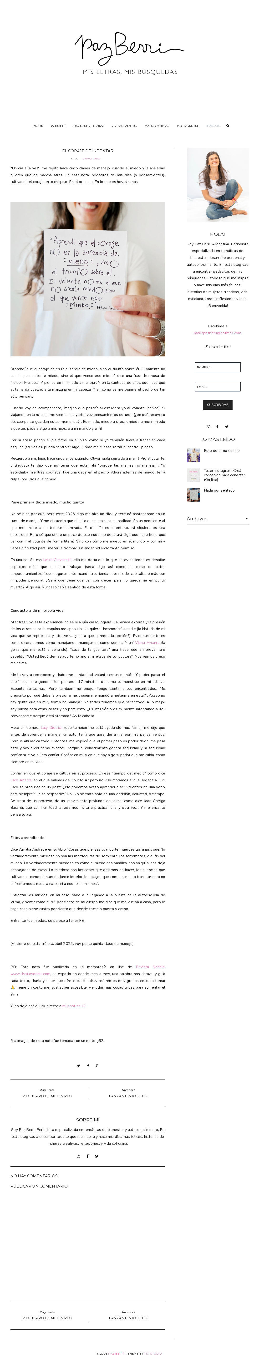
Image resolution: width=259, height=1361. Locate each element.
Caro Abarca (21, 780)
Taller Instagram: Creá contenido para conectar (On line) (224, 475)
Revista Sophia (150, 967)
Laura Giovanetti (57, 559)
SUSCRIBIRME (217, 405)
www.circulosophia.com (30, 973)
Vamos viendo (157, 125)
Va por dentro (124, 125)
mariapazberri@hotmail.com (217, 333)
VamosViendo (91, 159)
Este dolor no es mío (222, 450)
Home (38, 125)
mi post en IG (73, 1006)
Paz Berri (116, 1353)
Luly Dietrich (52, 727)
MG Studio (153, 1353)
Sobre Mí (58, 125)
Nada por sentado (219, 490)
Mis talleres (188, 125)
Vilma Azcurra (147, 642)
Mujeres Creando (88, 125)
